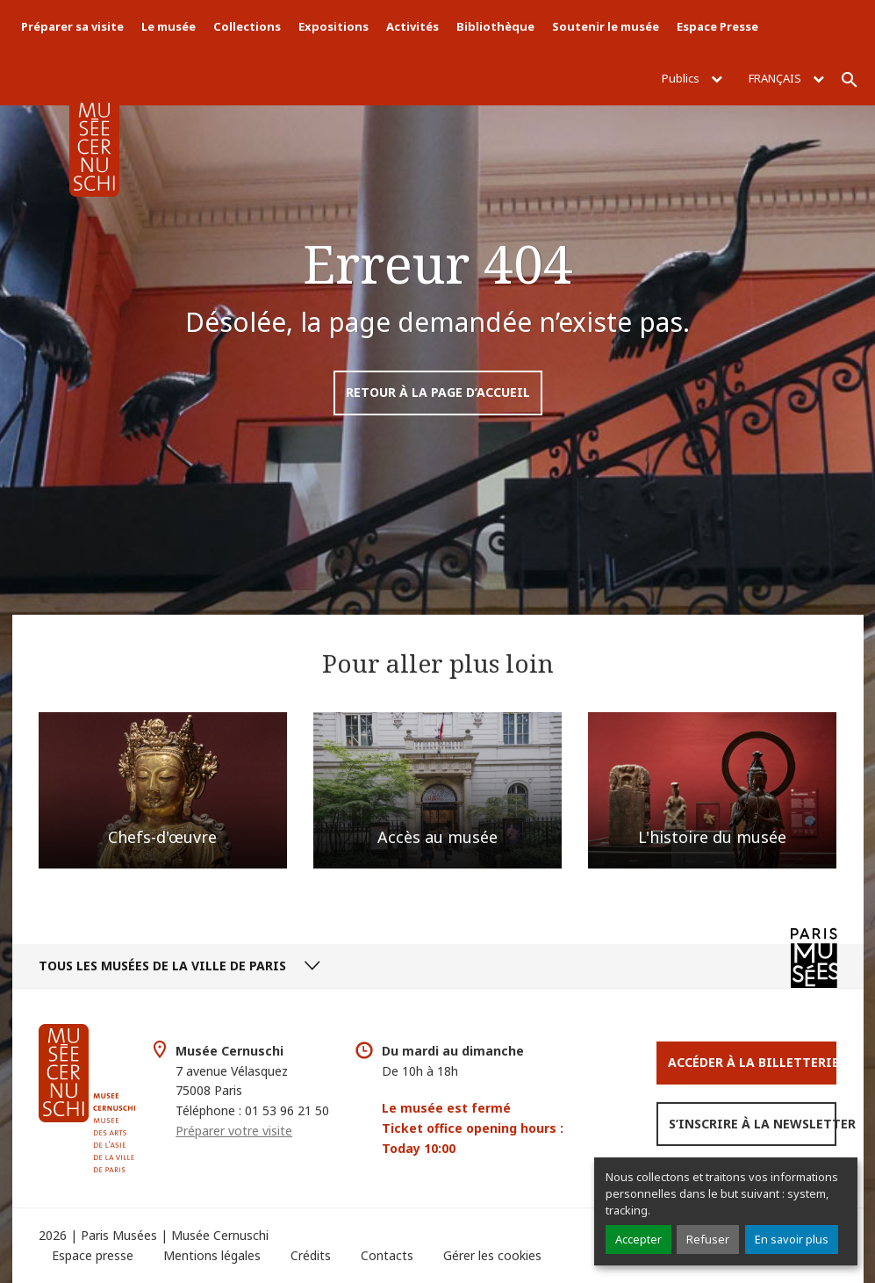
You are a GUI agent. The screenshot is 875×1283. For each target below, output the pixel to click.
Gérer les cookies (492, 1255)
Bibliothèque (495, 26)
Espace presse (92, 1255)
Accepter (638, 1239)
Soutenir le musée (605, 26)
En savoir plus (791, 1239)
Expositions (333, 26)
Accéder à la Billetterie (752, 1062)
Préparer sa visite (72, 26)
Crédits (310, 1255)
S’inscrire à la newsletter (752, 1123)
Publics (692, 78)
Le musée (168, 26)
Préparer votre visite (234, 1130)
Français (786, 78)
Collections (247, 26)
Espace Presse (717, 26)
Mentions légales (212, 1255)
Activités (412, 26)
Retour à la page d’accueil (438, 392)
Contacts (387, 1255)
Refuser (707, 1239)
